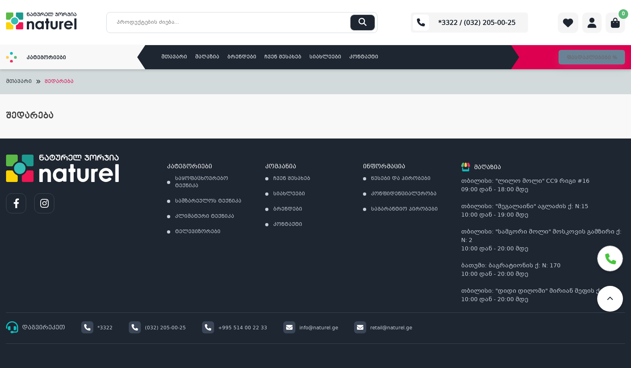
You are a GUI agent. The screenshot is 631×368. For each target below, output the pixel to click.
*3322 (97, 328)
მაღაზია (207, 57)
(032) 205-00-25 (157, 328)
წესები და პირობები (401, 178)
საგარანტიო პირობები (404, 209)
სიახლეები (325, 57)
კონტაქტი (363, 57)
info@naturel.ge (310, 328)
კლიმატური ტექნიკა (204, 216)
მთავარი (174, 57)
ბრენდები (241, 57)
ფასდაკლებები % (592, 58)
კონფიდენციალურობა (404, 194)
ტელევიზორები (198, 232)
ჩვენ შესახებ (282, 57)
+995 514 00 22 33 (234, 328)
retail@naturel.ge (383, 328)
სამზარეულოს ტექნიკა (208, 201)
